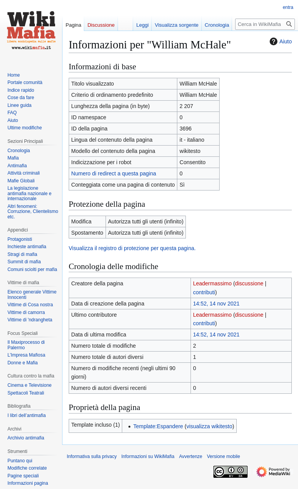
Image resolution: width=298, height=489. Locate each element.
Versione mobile (223, 456)
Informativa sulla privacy (92, 456)
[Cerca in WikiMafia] (265, 24)
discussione (249, 283)
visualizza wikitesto (209, 426)
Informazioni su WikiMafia (148, 456)
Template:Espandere (158, 426)
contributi (204, 292)
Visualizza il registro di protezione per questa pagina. (132, 248)
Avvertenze (190, 456)
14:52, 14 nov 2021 (216, 303)
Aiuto (280, 41)
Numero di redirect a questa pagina (113, 173)
